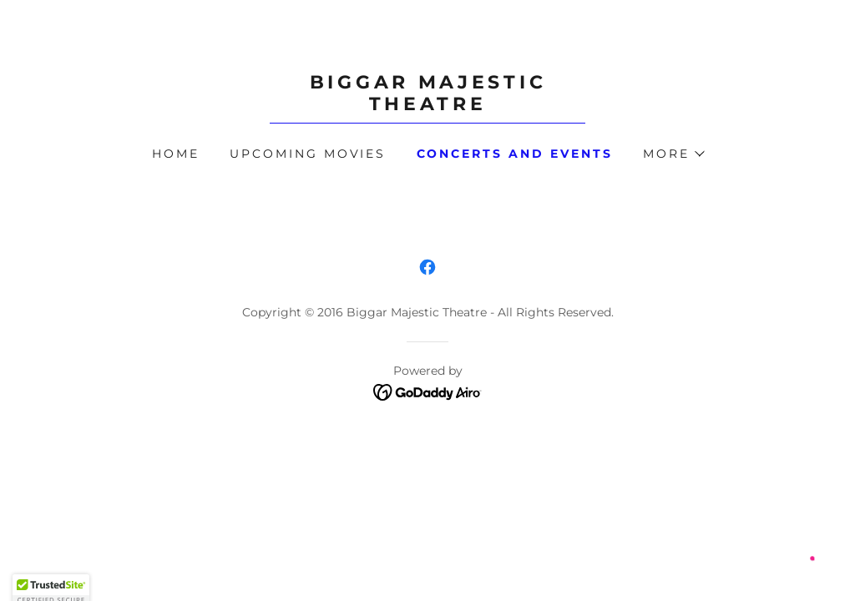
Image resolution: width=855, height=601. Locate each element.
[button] (673, 154)
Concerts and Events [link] (515, 153)
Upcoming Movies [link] (308, 153)
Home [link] (176, 153)
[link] (427, 106)
